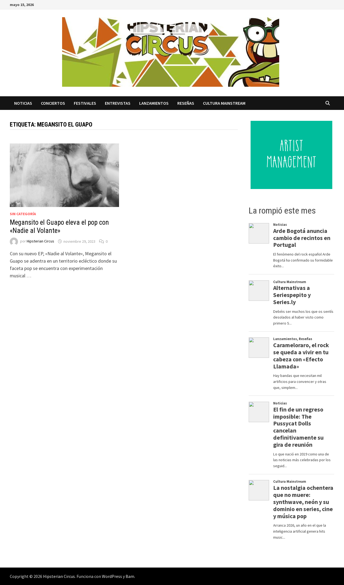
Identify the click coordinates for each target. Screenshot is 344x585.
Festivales (85, 103)
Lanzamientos (154, 103)
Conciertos (53, 103)
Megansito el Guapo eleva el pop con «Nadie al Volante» (59, 226)
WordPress (112, 576)
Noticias (23, 103)
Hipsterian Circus (40, 241)
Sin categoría (23, 213)
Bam (130, 576)
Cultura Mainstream (224, 103)
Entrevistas (117, 103)
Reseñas (185, 103)
